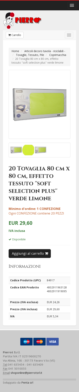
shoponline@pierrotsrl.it (26, 373)
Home (15, 51)
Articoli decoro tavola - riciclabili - (44, 51)
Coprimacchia (57, 55)
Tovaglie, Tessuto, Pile (30, 55)
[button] (13, 104)
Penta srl (27, 382)
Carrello (14, 35)
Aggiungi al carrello (30, 253)
